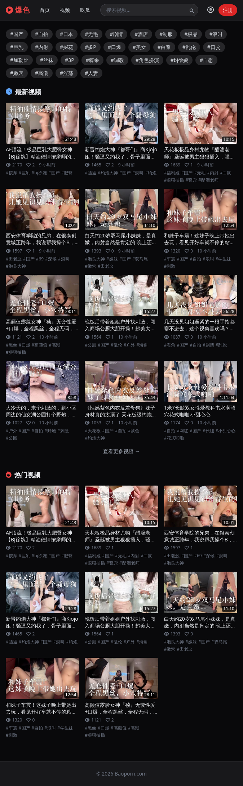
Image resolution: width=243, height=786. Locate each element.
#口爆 (114, 47)
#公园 (11, 438)
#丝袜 (46, 60)
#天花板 (93, 431)
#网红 (182, 431)
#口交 (214, 47)
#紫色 (134, 431)
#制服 (166, 34)
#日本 (66, 34)
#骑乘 (92, 60)
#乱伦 (189, 47)
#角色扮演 (147, 60)
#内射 (41, 47)
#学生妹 (223, 259)
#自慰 (206, 60)
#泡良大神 (16, 266)
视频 (65, 9)
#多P (90, 47)
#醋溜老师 (208, 180)
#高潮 (41, 73)
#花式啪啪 (174, 438)
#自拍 (41, 34)
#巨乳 (16, 47)
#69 (40, 259)
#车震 (170, 259)
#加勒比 (19, 60)
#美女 (139, 47)
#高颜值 (40, 345)
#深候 (51, 259)
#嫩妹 (112, 259)
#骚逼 (90, 173)
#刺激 (170, 266)
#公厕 (90, 345)
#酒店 (141, 34)
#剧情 (116, 34)
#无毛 (91, 34)
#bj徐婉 (179, 60)
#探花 (66, 47)
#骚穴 (191, 180)
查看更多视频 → (121, 451)
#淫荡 (66, 73)
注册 (228, 9)
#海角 (142, 345)
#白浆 (164, 47)
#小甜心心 (226, 431)
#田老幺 (14, 259)
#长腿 (208, 431)
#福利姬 (172, 173)
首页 (45, 9)
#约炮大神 (108, 173)
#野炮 (50, 431)
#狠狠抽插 (174, 180)
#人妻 (91, 73)
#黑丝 (11, 345)
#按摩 (11, 173)
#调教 (117, 60)
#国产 (16, 34)
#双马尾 (140, 259)
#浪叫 (215, 34)
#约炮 (150, 173)
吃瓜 (85, 9)
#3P (69, 60)
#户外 (129, 345)
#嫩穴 (16, 73)
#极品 (191, 34)
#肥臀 (67, 173)
